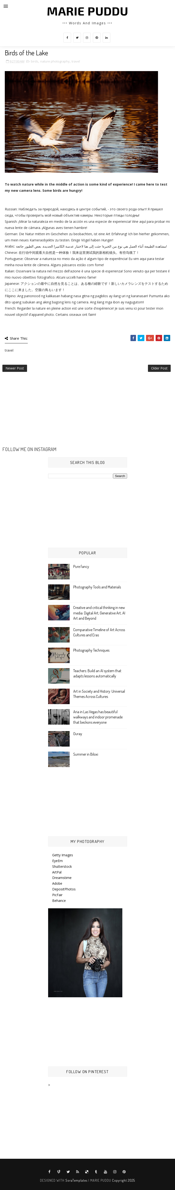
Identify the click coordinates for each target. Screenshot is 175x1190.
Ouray (77, 733)
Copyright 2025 (123, 1180)
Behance (59, 900)
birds (34, 61)
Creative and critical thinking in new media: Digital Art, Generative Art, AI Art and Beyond (99, 613)
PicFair (57, 895)
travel (76, 61)
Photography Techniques (91, 650)
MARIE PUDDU (87, 11)
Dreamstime (62, 877)
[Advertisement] (87, 412)
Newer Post (15, 368)
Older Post (159, 368)
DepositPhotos (64, 889)
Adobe (57, 883)
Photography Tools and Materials (97, 587)
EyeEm (57, 860)
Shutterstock (62, 866)
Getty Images (62, 855)
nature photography (55, 61)
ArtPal (57, 872)
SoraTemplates (76, 1180)
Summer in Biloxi (85, 754)
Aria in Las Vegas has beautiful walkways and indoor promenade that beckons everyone (98, 717)
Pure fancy (81, 566)
